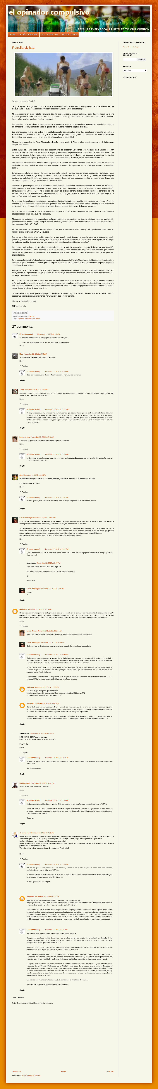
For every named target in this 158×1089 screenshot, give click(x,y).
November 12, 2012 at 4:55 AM (35, 354)
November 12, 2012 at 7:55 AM (36, 390)
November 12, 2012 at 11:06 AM (56, 454)
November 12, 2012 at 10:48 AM (56, 655)
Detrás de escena (28, 34)
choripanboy (24, 833)
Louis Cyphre (24, 437)
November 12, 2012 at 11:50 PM (56, 758)
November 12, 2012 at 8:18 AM (34, 475)
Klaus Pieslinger (26, 518)
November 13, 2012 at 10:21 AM (42, 833)
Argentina (21, 318)
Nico (21, 354)
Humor (38, 318)
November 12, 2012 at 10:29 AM (52, 642)
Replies (25, 366)
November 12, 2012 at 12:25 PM (46, 687)
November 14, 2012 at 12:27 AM (47, 897)
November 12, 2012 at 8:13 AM (42, 437)
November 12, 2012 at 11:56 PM (56, 800)
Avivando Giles (30, 318)
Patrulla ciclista (23, 48)
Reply (21, 346)
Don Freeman (24, 783)
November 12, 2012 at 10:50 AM (56, 371)
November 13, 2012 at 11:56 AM (56, 864)
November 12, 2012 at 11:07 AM (56, 497)
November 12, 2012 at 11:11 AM (56, 549)
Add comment (18, 997)
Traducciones (69, 34)
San (20, 475)
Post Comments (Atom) (31, 1075)
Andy (21, 390)
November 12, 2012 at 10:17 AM (50, 631)
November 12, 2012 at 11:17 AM (56, 409)
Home (12, 34)
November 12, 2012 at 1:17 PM (48, 563)
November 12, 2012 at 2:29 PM (52, 589)
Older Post (110, 1071)
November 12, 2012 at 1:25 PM (42, 783)
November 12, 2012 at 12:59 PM (42, 733)
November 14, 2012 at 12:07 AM (47, 703)
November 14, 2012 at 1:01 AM (56, 930)
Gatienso (23, 609)
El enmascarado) (26, 334)
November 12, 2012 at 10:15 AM (39, 609)
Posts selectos (49, 34)
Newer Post (16, 1071)
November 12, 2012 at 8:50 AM (44, 518)
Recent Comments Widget (131, 47)
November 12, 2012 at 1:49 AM (48, 334)
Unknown (30, 703)
